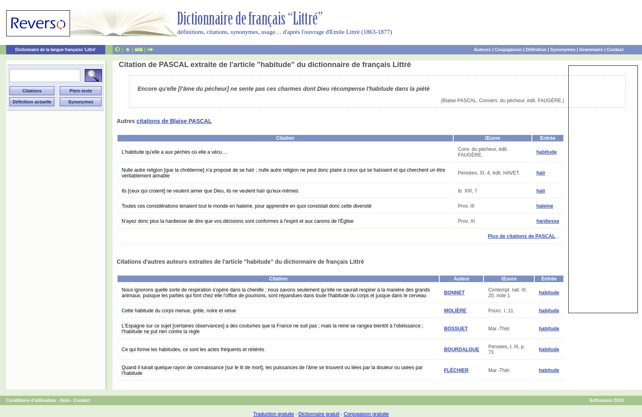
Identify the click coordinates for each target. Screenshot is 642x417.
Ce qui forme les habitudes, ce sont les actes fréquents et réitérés (193, 349)
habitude (546, 152)
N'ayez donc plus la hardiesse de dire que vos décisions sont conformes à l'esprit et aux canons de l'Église (238, 221)
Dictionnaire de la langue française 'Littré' (55, 49)
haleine (544, 206)
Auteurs (482, 49)
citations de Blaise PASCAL (174, 121)
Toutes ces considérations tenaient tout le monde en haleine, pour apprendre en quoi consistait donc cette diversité (246, 206)
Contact (615, 49)
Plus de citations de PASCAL (521, 236)
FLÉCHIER (456, 370)
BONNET (454, 293)
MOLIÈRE (455, 311)
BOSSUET (456, 329)
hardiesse (547, 221)
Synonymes (563, 49)
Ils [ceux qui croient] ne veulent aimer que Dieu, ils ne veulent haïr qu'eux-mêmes (210, 191)
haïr (540, 173)
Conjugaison (508, 49)
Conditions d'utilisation (31, 400)
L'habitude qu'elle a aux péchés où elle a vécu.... (174, 152)
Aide (65, 400)
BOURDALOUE (461, 349)
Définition (536, 49)
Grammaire (591, 49)
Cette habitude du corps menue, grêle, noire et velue (179, 311)
